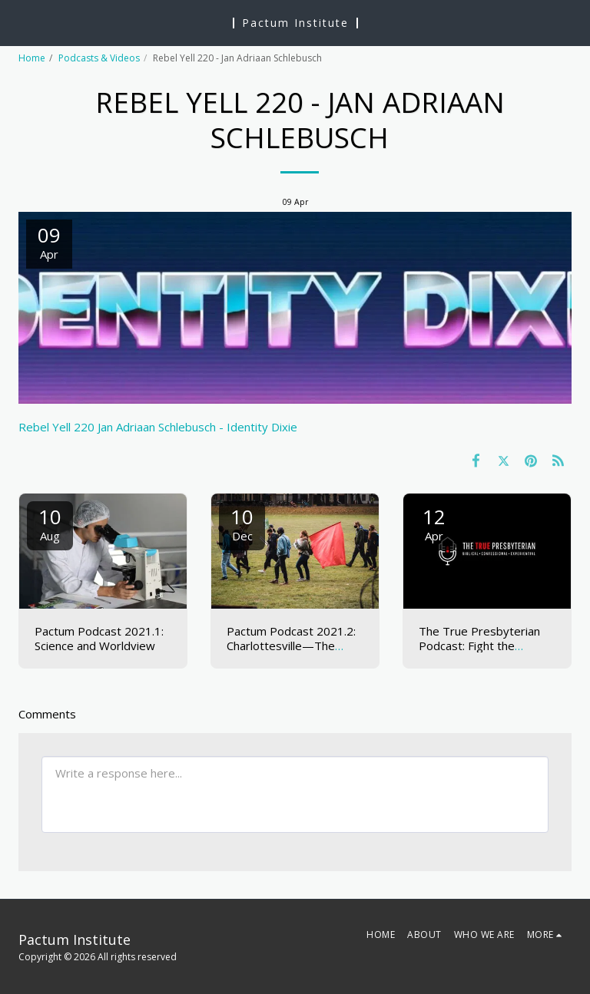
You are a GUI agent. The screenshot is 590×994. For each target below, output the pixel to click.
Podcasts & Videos (99, 57)
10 (50, 523)
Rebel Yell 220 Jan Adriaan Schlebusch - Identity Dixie (157, 426)
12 (434, 523)
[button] (17, 22)
